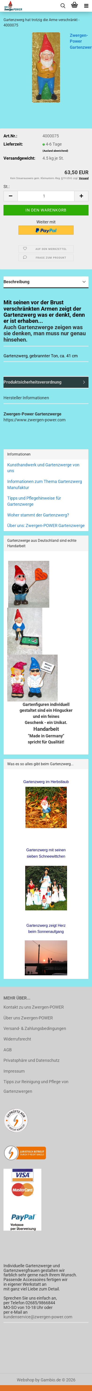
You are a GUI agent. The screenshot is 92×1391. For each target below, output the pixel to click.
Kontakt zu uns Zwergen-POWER (34, 1007)
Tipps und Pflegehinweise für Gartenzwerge (34, 501)
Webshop (25, 1379)
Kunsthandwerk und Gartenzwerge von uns (43, 467)
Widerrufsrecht (17, 1039)
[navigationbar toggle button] (86, 6)
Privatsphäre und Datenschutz (32, 1060)
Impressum (14, 1071)
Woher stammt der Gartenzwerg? (38, 515)
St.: (7, 186)
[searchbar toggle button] (63, 6)
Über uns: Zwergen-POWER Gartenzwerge (46, 525)
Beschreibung (16, 281)
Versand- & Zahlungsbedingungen (35, 1028)
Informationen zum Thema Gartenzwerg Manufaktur (44, 484)
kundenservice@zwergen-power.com (38, 1316)
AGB (8, 1049)
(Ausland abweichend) (55, 150)
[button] (11, 196)
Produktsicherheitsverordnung (32, 382)
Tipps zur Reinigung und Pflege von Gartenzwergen (36, 1086)
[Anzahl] (46, 196)
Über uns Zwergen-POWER (28, 1017)
